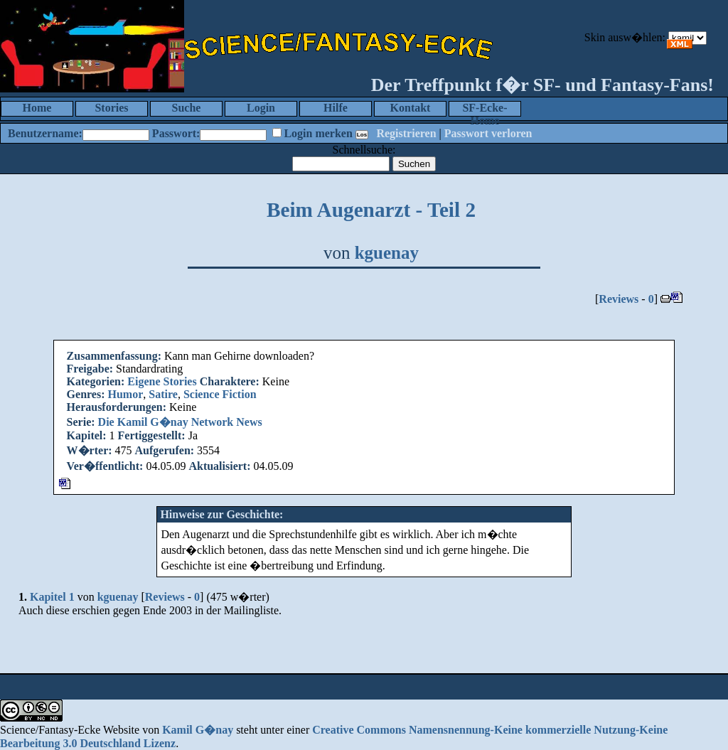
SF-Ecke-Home (484, 109)
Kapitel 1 (52, 597)
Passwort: (176, 133)
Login (261, 108)
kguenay (387, 252)
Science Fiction (220, 394)
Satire (163, 394)
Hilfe (335, 108)
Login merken (318, 133)
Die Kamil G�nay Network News (180, 422)
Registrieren (406, 133)
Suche (186, 108)
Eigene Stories (161, 381)
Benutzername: (45, 133)
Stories (111, 108)
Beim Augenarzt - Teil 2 (371, 209)
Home (37, 108)
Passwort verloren (488, 133)
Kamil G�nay (197, 730)
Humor (126, 394)
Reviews (618, 299)
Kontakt (410, 108)
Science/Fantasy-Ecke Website (69, 730)
